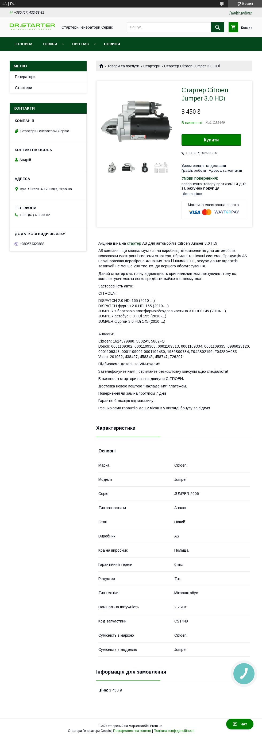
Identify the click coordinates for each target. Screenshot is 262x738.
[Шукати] (217, 27)
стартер (134, 243)
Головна (23, 44)
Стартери (151, 66)
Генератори (25, 77)
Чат (240, 724)
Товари (49, 44)
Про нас (80, 44)
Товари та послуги (123, 66)
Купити (211, 140)
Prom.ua (156, 726)
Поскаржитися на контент (132, 731)
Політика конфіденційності (174, 731)
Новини (112, 44)
